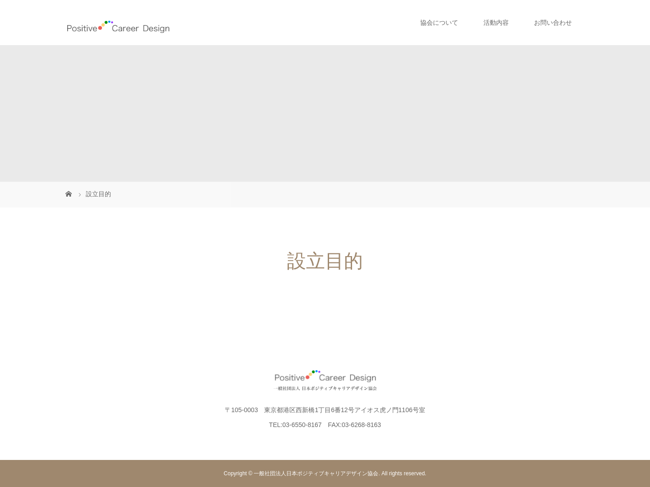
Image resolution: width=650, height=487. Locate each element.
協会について (439, 22)
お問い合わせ (553, 22)
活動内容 (496, 22)
